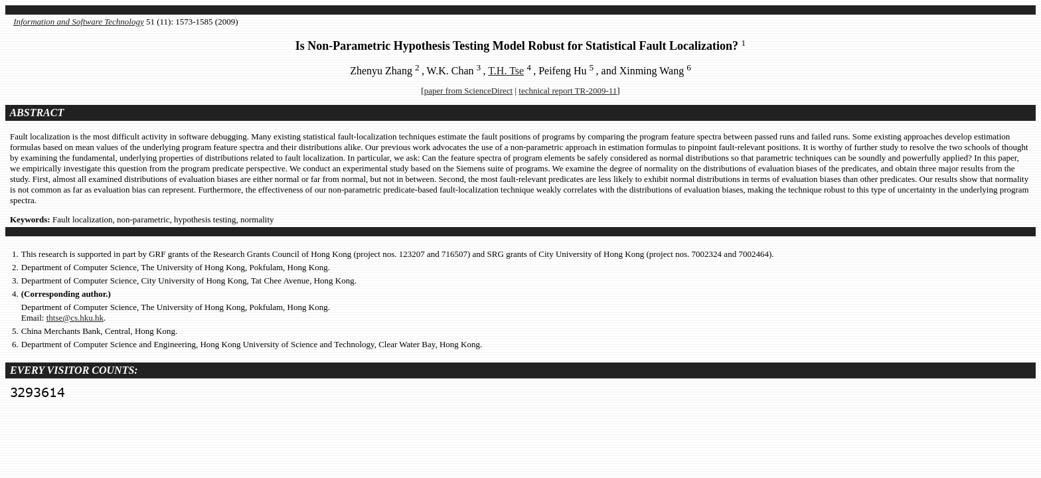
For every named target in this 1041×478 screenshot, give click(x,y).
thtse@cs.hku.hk (75, 318)
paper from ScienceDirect (468, 91)
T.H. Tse (506, 70)
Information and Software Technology (78, 22)
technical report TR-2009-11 (568, 91)
